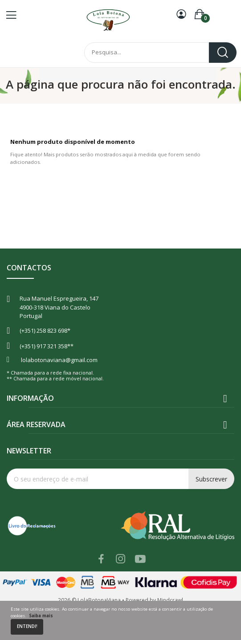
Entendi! (27, 626)
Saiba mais (41, 616)
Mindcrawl (170, 600)
